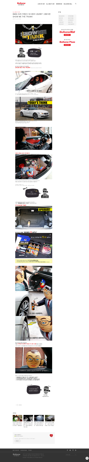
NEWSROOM (59, 4)
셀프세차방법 (71, 18)
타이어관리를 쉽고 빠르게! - (22, 378)
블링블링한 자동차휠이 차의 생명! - (23, 377)
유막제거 (61, 20)
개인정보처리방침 (23, 450)
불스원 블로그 (18, 434)
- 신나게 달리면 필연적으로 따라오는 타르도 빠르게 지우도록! (27, 262)
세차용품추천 (71, 20)
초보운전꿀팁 (71, 16)
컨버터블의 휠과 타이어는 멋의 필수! (23, 261)
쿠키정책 (30, 450)
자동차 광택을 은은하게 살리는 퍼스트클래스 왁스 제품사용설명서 (28, 379)
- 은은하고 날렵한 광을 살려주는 (22, 260)
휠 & (30, 261)
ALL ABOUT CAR (50, 4)
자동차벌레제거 (71, 24)
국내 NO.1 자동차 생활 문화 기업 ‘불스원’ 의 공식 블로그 (25, 438)
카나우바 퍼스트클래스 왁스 (33, 260)
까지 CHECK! (47, 262)
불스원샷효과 (62, 16)
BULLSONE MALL (68, 4)
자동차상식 (62, 22)
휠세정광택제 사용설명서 (33, 377)
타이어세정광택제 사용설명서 (32, 378)
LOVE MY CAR (41, 4)
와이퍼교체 (62, 24)
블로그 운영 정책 (16, 450)
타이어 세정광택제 (35, 261)
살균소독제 (71, 22)
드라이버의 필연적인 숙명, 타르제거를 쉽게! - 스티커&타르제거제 (28, 379)
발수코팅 (61, 18)
